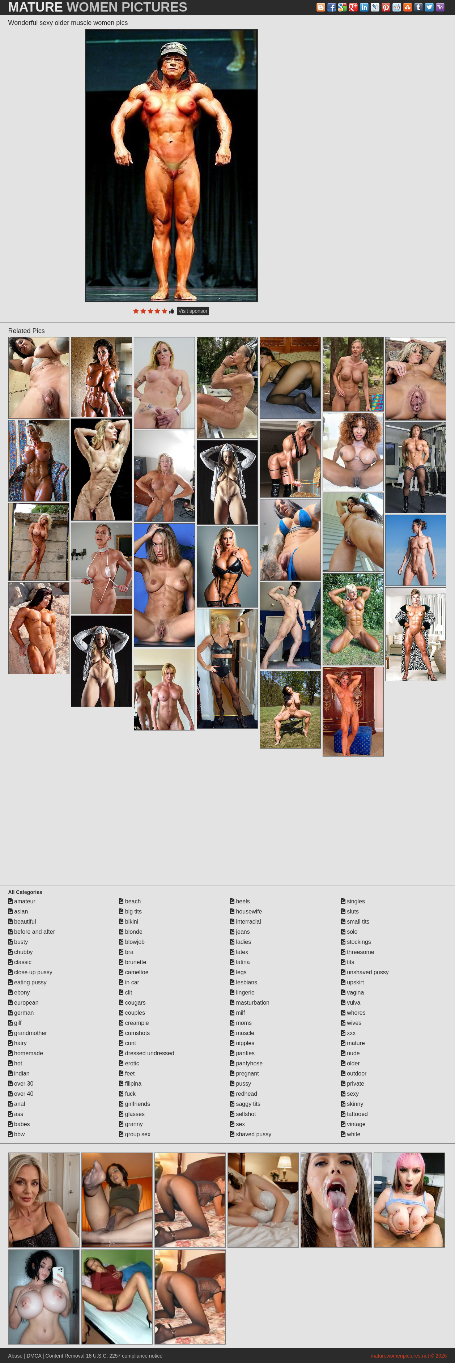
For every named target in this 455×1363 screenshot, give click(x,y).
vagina (352, 992)
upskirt (352, 982)
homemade (25, 1053)
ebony (19, 992)
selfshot (243, 1114)
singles (353, 901)
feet (127, 1073)
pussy (240, 1084)
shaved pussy (250, 1134)
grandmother (27, 1033)
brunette (132, 962)
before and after (31, 932)
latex (239, 952)
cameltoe (133, 972)
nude (350, 1053)
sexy (350, 1094)
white (351, 1134)
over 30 (21, 1084)
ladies (240, 942)
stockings (356, 942)
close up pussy (30, 972)
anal (16, 1104)
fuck (127, 1094)
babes (19, 1124)
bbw (16, 1134)
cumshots (134, 1033)
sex (237, 1124)
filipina (130, 1084)
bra (126, 952)
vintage (353, 1124)
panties (242, 1053)
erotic (129, 1063)
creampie (134, 1023)
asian (18, 911)
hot (15, 1063)
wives (351, 1023)
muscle (242, 1033)
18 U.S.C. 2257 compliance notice (124, 1356)
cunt (127, 1043)
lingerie (242, 992)
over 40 (21, 1094)
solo (349, 932)
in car (129, 982)
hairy (17, 1043)
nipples (242, 1043)
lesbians (243, 982)
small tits (355, 922)
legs (238, 972)
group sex (134, 1134)
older (350, 1063)
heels (240, 901)
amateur (21, 901)
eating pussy (27, 982)
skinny (352, 1104)
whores (353, 1013)
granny (131, 1124)
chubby (20, 952)
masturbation (249, 1003)
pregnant (244, 1073)
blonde (131, 932)
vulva (351, 1003)
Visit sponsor (193, 311)
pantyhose (246, 1063)
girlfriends (134, 1104)
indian (19, 1073)
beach (130, 901)
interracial (245, 922)
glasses (132, 1114)
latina (240, 962)
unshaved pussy (365, 972)
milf (237, 1013)
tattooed (354, 1114)
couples (132, 1013)
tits (347, 962)
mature (353, 1043)
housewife (246, 911)
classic (19, 962)
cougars (132, 1003)
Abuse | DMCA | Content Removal (46, 1356)
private (352, 1084)
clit (125, 992)
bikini (128, 922)
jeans (240, 932)
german (21, 1013)
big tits (130, 911)
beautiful (22, 922)
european (23, 1003)
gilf (15, 1023)
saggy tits (245, 1104)
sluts (350, 911)
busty (18, 942)
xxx (348, 1033)
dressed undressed (146, 1053)
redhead (243, 1094)
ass (15, 1114)
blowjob (132, 942)
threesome (357, 952)
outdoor (354, 1073)
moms (241, 1023)
